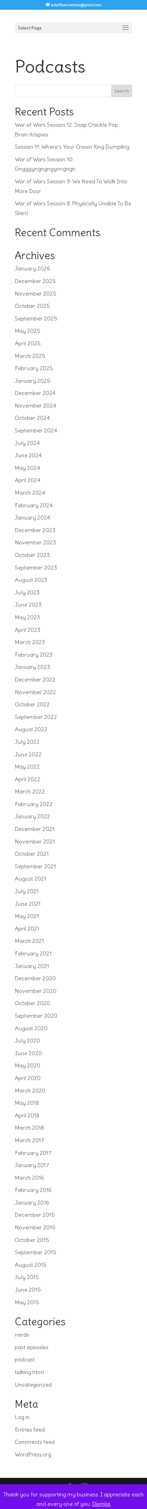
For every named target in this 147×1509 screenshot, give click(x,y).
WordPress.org (33, 1454)
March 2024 (30, 492)
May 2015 (27, 1302)
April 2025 (28, 343)
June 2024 (28, 455)
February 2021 (33, 953)
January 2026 (32, 268)
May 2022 (27, 766)
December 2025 (35, 281)
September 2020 (36, 1015)
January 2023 (32, 667)
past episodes (31, 1347)
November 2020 (35, 990)
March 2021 (29, 940)
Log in (22, 1417)
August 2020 (31, 1028)
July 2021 (27, 891)
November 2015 (35, 1227)
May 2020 (27, 1065)
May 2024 (27, 467)
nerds (22, 1334)
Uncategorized (33, 1384)
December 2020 (35, 978)
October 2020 (32, 1003)
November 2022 (35, 692)
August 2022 (31, 729)
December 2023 (35, 530)
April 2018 (27, 1115)
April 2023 (27, 629)
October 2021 (32, 853)
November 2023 (35, 542)
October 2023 (32, 555)
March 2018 (29, 1127)
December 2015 (35, 1214)
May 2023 (27, 617)
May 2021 (27, 916)
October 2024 (32, 417)
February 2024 (34, 505)
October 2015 (32, 1240)
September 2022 (36, 717)
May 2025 (27, 330)
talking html (29, 1372)
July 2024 (27, 443)
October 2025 (32, 305)
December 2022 (35, 679)
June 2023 (28, 604)
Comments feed (35, 1441)
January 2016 (32, 1202)
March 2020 (30, 1090)
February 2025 (34, 368)
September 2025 (36, 318)
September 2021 (35, 866)
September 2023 (36, 567)
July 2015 (27, 1277)
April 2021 (27, 928)
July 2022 (27, 741)
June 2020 (28, 1053)
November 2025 (35, 293)
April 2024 (28, 480)
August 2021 (30, 878)
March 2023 (30, 642)
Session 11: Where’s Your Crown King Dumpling (72, 146)
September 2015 (35, 1252)
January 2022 (32, 816)
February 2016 (33, 1190)
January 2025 (32, 380)
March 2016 (29, 1177)
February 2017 (33, 1152)
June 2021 (28, 903)
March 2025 (30, 355)
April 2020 (28, 1078)
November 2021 (35, 841)
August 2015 (31, 1264)
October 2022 (32, 704)
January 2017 (32, 1165)
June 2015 (28, 1289)
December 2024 (35, 393)
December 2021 (34, 828)
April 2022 (27, 779)
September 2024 (36, 430)
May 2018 (27, 1102)
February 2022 (34, 804)
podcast (25, 1359)
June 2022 (28, 754)
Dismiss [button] (101, 1503)
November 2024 (35, 405)
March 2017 (29, 1140)
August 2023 (31, 579)
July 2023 (27, 592)
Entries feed (30, 1429)
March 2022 (30, 791)
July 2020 (27, 1040)
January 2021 (32, 966)
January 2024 (32, 517)
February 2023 (34, 654)
